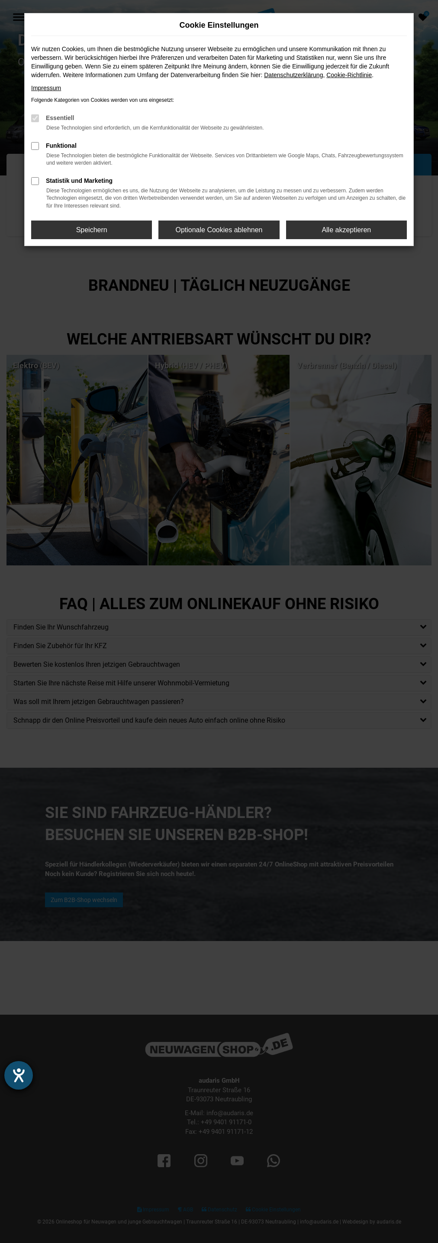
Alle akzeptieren (346, 230)
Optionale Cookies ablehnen (218, 230)
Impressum (46, 87)
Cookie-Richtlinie (349, 74)
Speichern (91, 230)
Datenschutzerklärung (293, 74)
